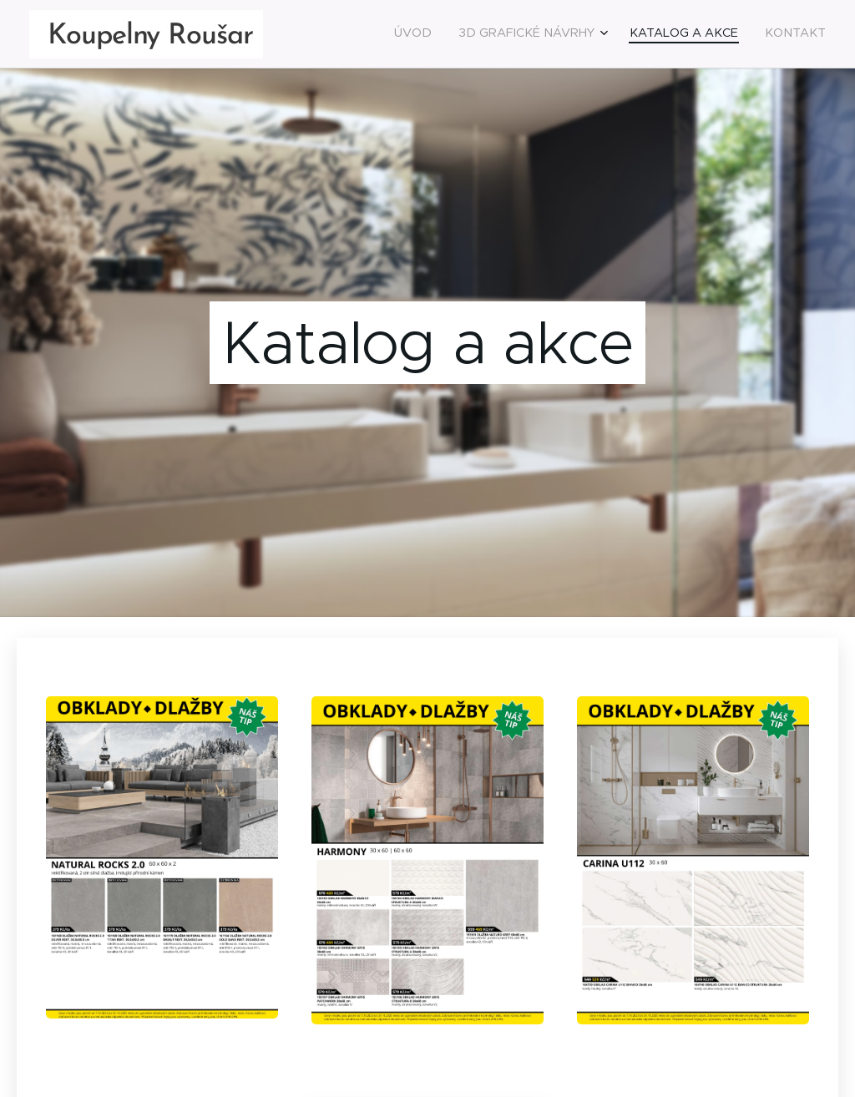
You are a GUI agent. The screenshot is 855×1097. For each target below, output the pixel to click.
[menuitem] (742, 34)
